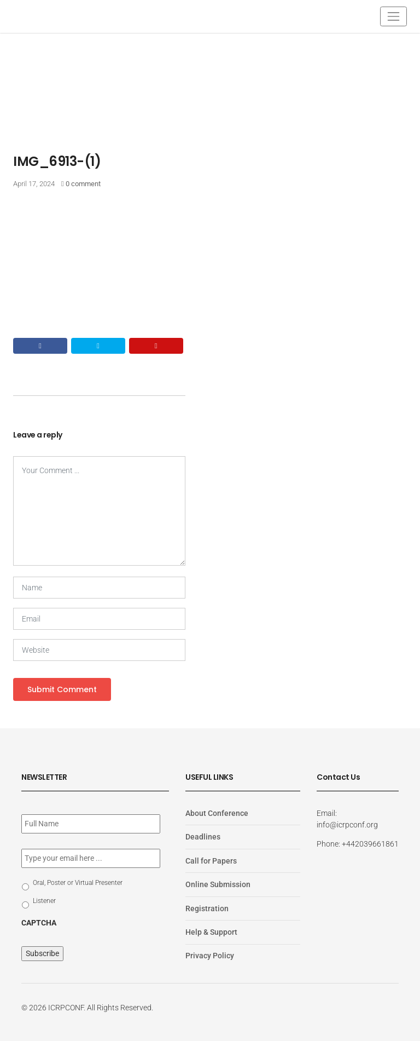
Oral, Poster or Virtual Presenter (77, 883)
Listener (44, 901)
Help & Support (211, 932)
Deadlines (202, 836)
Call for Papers (211, 860)
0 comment (83, 184)
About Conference (216, 813)
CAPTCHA (38, 922)
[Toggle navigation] (393, 16)
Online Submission (217, 884)
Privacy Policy (209, 955)
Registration (207, 908)
